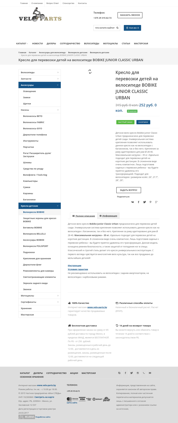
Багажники (29, 199)
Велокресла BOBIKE (33, 212)
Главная (24, 3)
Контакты (82, 3)
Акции (74, 373)
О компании (37, 3)
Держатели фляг (32, 264)
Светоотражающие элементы (39, 277)
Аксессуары (39, 85)
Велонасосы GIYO (32, 128)
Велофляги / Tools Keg (35, 174)
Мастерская (141, 43)
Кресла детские (39, 205)
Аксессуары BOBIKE (33, 239)
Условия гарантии (78, 269)
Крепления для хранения (37, 258)
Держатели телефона (35, 134)
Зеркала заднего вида (35, 283)
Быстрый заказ (125, 122)
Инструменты (30, 140)
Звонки (27, 289)
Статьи (126, 43)
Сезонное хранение (32, 376)
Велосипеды (91, 43)
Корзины (28, 193)
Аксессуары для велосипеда (52, 52)
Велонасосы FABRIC (33, 122)
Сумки (26, 187)
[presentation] (83, 216)
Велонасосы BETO (32, 116)
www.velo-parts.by (97, 307)
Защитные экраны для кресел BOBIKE (39, 220)
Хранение (26, 308)
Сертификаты (39, 302)
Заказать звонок (130, 15)
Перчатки (28, 147)
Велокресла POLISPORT (35, 246)
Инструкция (74, 265)
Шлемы (27, 162)
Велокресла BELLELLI (34, 233)
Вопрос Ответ (52, 3)
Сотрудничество (70, 43)
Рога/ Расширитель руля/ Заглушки (37, 155)
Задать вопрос (128, 190)
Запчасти (39, 78)
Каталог (22, 43)
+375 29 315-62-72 (103, 17)
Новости (37, 43)
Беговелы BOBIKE (32, 227)
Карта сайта (72, 403)
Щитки (27, 103)
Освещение (29, 91)
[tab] (83, 216)
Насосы (39, 109)
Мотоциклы (110, 43)
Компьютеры (30, 181)
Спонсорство (68, 3)
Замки (26, 97)
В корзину (143, 122)
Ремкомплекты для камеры (38, 270)
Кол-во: (132, 27)
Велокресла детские (77, 52)
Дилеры (51, 43)
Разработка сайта (43, 417)
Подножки (29, 252)
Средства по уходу (33, 168)
